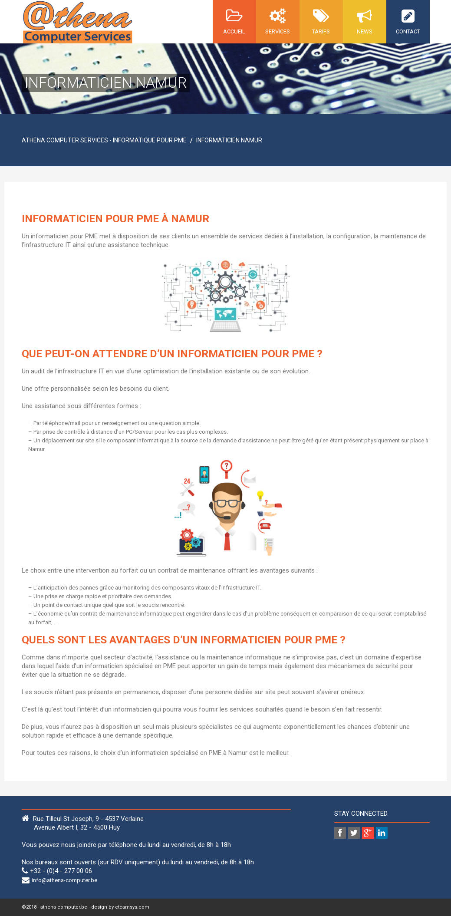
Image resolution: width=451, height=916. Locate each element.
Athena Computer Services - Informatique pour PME (104, 140)
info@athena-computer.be (64, 880)
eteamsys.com (132, 907)
